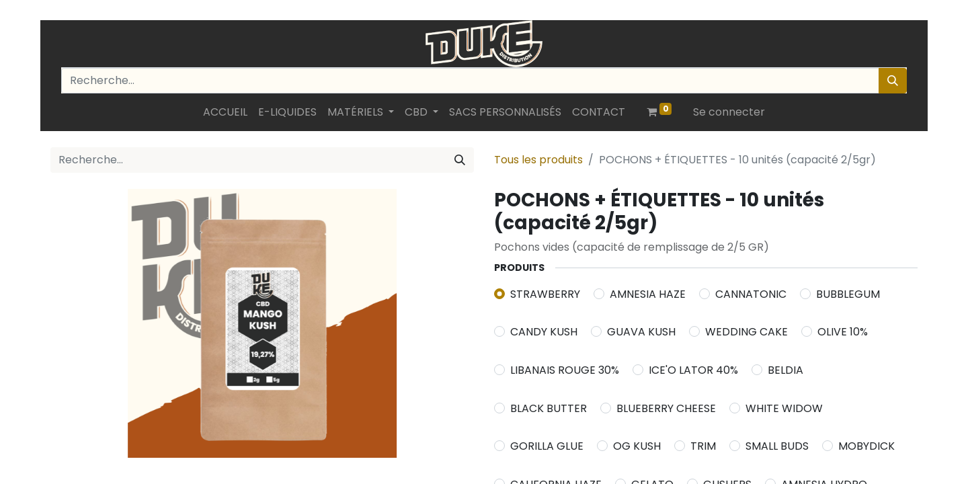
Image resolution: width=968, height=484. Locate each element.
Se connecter (729, 112)
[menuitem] (225, 112)
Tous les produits (538, 159)
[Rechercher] (893, 80)
